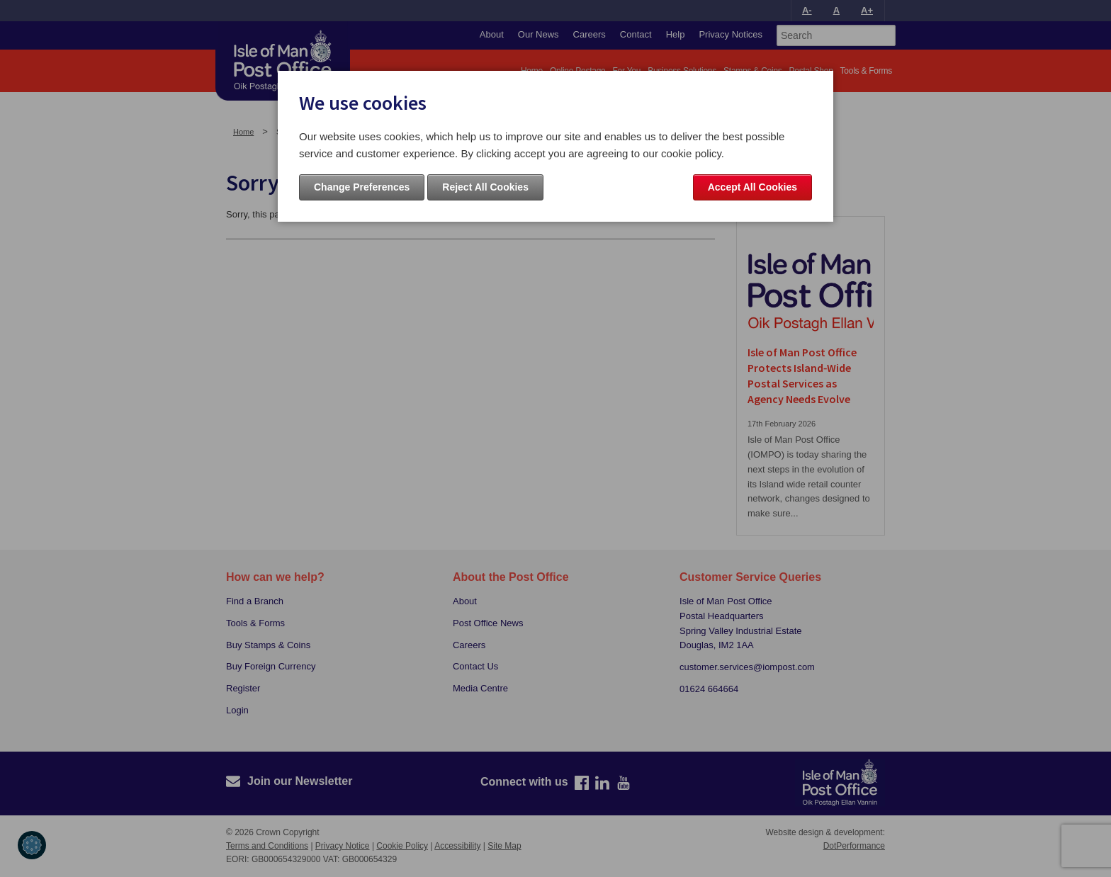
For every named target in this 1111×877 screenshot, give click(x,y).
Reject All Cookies (485, 187)
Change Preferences (362, 187)
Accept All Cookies (752, 187)
